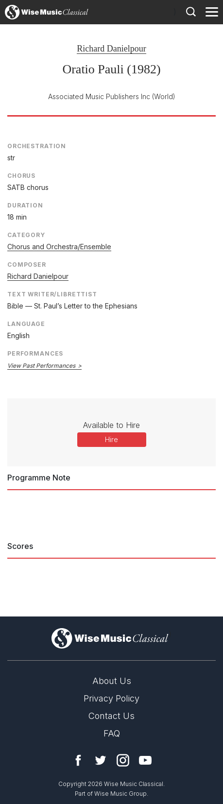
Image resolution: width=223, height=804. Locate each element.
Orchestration (36, 146)
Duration (25, 205)
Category (26, 235)
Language (26, 323)
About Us (111, 681)
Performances (35, 353)
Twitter (100, 760)
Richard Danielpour (111, 48)
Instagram (123, 760)
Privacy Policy (111, 698)
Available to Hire (111, 425)
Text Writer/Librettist (52, 294)
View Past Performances (41, 365)
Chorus (21, 175)
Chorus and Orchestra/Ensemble (59, 246)
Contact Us (111, 716)
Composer (26, 264)
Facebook (78, 760)
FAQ (111, 733)
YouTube (145, 760)
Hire (111, 439)
